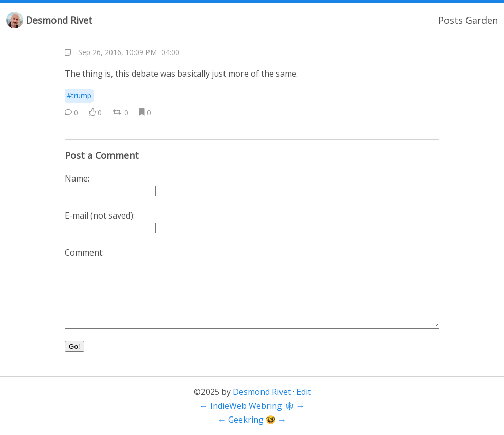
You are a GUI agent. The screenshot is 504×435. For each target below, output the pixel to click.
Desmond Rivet (59, 20)
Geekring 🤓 (252, 419)
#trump (79, 95)
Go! (74, 346)
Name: (77, 178)
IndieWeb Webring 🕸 (252, 405)
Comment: (84, 252)
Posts (450, 20)
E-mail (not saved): (100, 215)
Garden (481, 20)
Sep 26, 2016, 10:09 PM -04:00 (128, 52)
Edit (303, 391)
